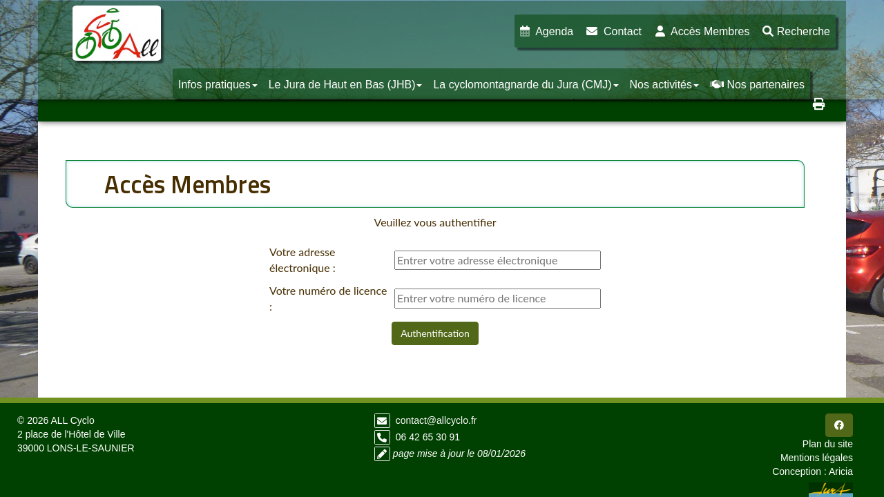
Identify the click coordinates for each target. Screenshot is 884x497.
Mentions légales (816, 457)
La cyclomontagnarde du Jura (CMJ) (525, 84)
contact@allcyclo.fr (436, 420)
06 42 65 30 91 (428, 436)
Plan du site (828, 443)
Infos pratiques (218, 84)
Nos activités (664, 84)
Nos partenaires (757, 84)
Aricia (841, 471)
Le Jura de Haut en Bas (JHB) (346, 84)
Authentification (435, 333)
